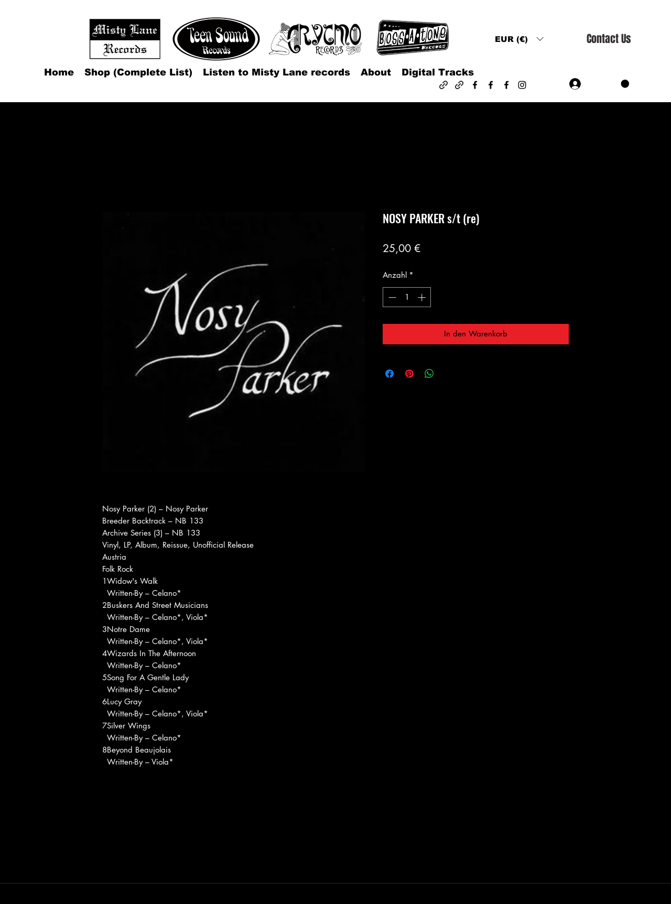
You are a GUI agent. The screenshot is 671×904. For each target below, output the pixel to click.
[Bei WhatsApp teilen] (429, 373)
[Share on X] (449, 373)
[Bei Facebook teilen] (389, 373)
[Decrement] (391, 297)
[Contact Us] (609, 39)
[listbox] (519, 39)
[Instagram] (522, 85)
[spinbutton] (407, 297)
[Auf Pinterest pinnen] (409, 373)
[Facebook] (475, 85)
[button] (519, 39)
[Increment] (423, 297)
